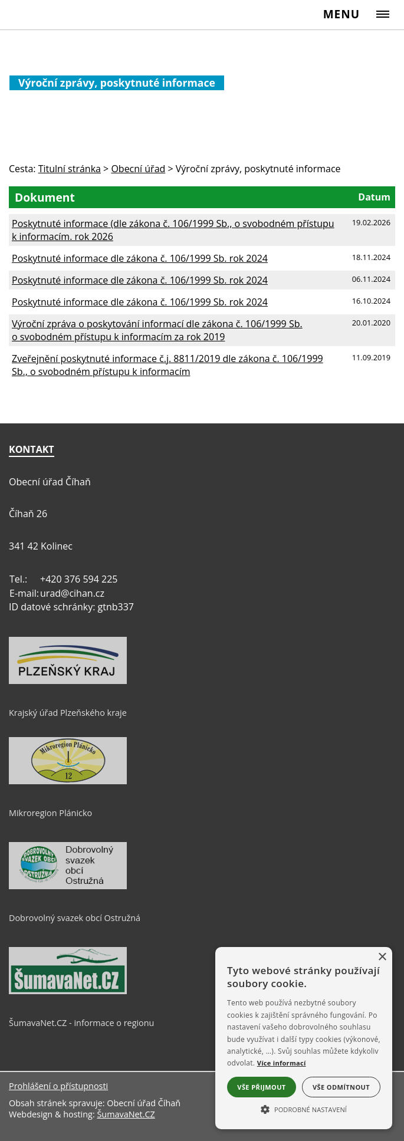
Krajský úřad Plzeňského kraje (68, 712)
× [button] (381, 957)
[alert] (303, 1038)
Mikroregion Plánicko (50, 812)
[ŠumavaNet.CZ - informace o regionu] (68, 991)
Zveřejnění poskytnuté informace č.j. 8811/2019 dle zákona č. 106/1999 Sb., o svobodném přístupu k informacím (167, 365)
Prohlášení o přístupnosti (58, 1085)
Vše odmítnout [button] (341, 1087)
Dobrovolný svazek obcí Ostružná (74, 917)
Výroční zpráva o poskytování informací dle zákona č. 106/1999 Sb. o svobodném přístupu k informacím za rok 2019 (157, 330)
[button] (303, 1108)
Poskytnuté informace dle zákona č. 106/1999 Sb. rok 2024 (140, 258)
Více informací (281, 1062)
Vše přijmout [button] (261, 1087)
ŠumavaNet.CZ (126, 1114)
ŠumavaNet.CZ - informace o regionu (81, 1022)
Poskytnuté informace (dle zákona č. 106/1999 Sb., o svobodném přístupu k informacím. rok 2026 (173, 230)
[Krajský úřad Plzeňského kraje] (68, 681)
